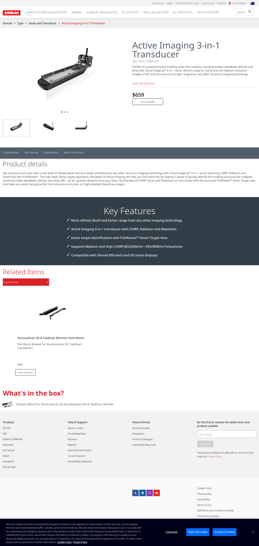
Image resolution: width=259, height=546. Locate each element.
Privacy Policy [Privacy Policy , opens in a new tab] (80, 542)
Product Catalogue (142, 439)
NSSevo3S (8, 444)
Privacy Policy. (214, 456)
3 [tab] (68, 112)
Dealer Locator (76, 428)
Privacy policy (204, 493)
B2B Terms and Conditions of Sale (215, 510)
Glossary (72, 439)
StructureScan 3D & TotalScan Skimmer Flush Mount (50, 338)
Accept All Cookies (224, 532)
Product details (11, 152)
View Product (25, 372)
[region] (129, 532)
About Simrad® (140, 428)
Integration (138, 433)
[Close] (253, 532)
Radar (6, 455)
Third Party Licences (208, 516)
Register (72, 444)
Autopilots (8, 461)
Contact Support (76, 455)
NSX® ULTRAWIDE (13, 439)
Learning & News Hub (144, 444)
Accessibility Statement (80, 461)
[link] (77, 12)
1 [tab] (62, 112)
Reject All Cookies (197, 532)
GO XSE (7, 428)
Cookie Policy (204, 488)
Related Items (51, 152)
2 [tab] (65, 112)
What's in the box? (74, 152)
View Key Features (143, 83)
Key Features (31, 152)
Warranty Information (79, 450)
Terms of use (204, 505)
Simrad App (9, 467)
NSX (5, 433)
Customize (171, 532)
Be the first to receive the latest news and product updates (223, 424)
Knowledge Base (77, 433)
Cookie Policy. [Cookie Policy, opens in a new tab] (64, 542)
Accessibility (203, 499)
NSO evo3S (9, 450)
